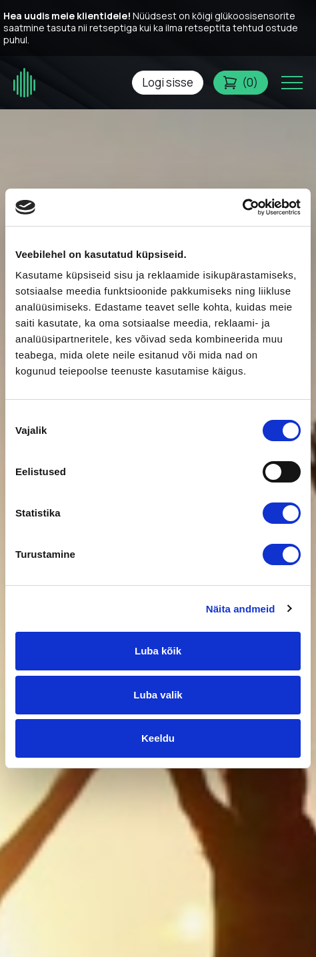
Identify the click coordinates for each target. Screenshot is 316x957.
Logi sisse (167, 82)
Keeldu (158, 738)
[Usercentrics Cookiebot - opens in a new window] (242, 207)
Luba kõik (158, 650)
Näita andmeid (240, 608)
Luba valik (157, 694)
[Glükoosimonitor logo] (25, 83)
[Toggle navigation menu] (292, 82)
